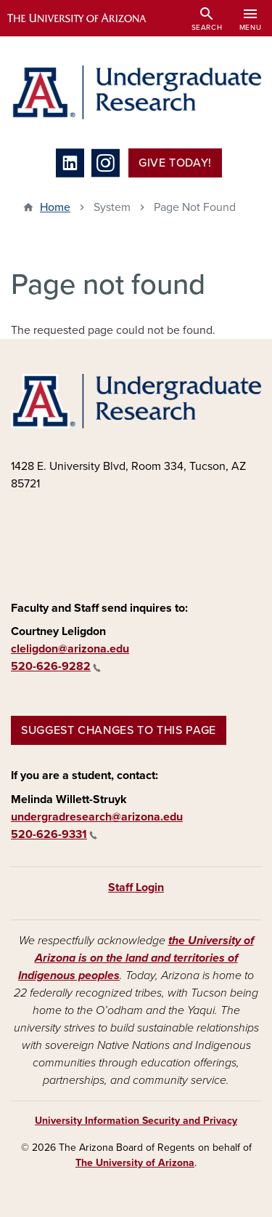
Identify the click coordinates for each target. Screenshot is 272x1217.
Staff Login (136, 887)
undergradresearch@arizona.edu (97, 817)
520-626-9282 (56, 666)
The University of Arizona (134, 1163)
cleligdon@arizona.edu (70, 649)
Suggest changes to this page (118, 730)
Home (55, 207)
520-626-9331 (54, 834)
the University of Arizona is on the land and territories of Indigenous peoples (136, 958)
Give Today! (175, 163)
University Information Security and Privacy (136, 1120)
